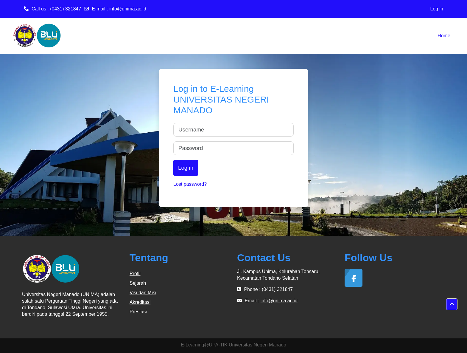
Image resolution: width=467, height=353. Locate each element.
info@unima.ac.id (127, 8)
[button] (451, 304)
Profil (135, 273)
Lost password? (190, 184)
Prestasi (138, 311)
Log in (436, 8)
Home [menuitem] (444, 35)
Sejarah (138, 283)
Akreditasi (140, 302)
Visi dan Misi (143, 292)
